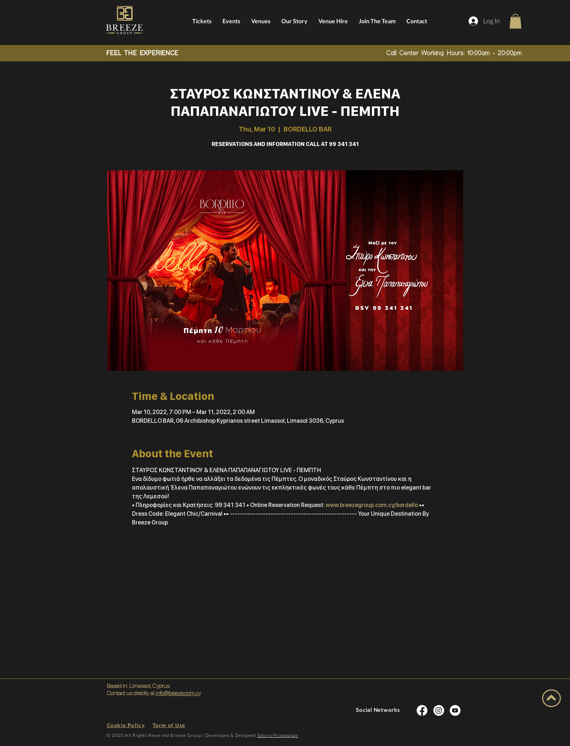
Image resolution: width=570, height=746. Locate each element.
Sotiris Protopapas (277, 735)
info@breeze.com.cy (178, 693)
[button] (515, 21)
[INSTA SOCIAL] (422, 710)
